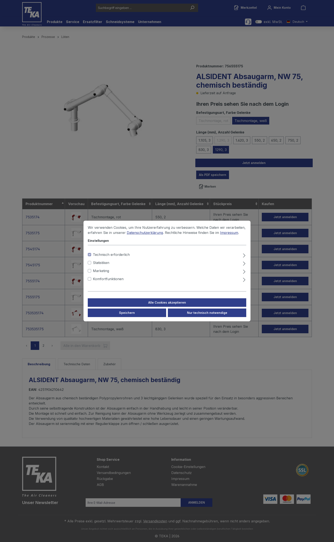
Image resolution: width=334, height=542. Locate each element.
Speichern (127, 312)
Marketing (101, 271)
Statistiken (101, 263)
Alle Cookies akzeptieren (167, 302)
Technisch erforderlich (111, 254)
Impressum (229, 232)
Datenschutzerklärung (145, 232)
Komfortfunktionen (108, 279)
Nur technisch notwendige (207, 312)
